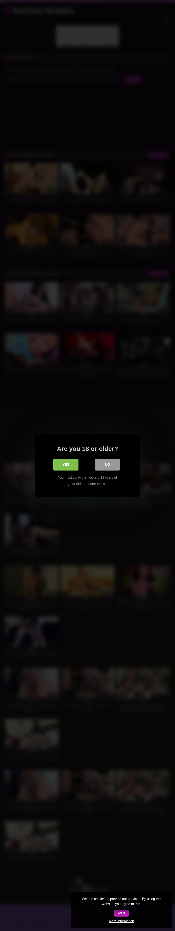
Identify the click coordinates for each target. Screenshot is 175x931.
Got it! (121, 913)
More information (121, 921)
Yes (66, 464)
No (107, 464)
